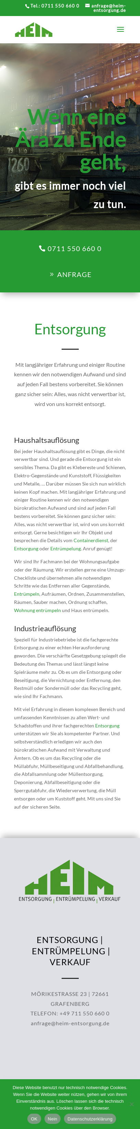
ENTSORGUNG (67, 921)
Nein (53, 1118)
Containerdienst (82, 534)
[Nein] (131, 1104)
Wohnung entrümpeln (51, 574)
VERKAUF (70, 943)
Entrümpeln (45, 564)
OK (34, 1118)
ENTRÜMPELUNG (68, 932)
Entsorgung (45, 538)
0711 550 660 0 (75, 248)
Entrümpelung (67, 538)
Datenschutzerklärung (89, 1118)
